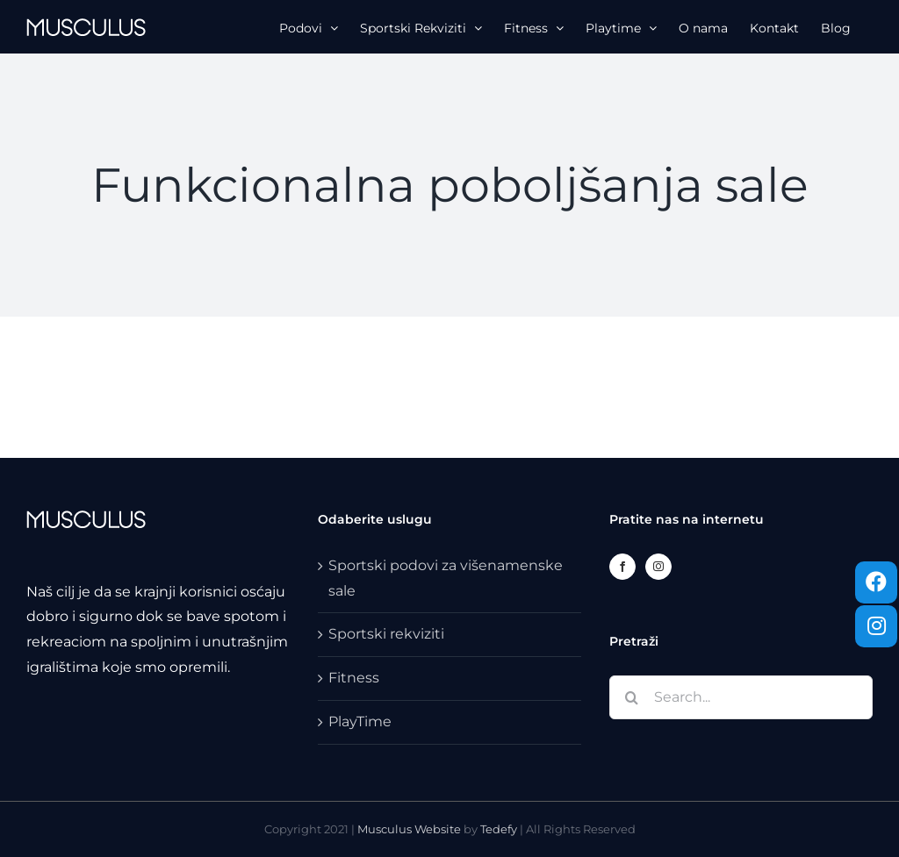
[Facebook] (622, 566)
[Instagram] (658, 566)
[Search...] (741, 697)
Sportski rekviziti (386, 633)
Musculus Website (410, 829)
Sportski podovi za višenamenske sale (445, 578)
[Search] (631, 697)
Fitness (353, 677)
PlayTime (360, 721)
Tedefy (498, 829)
